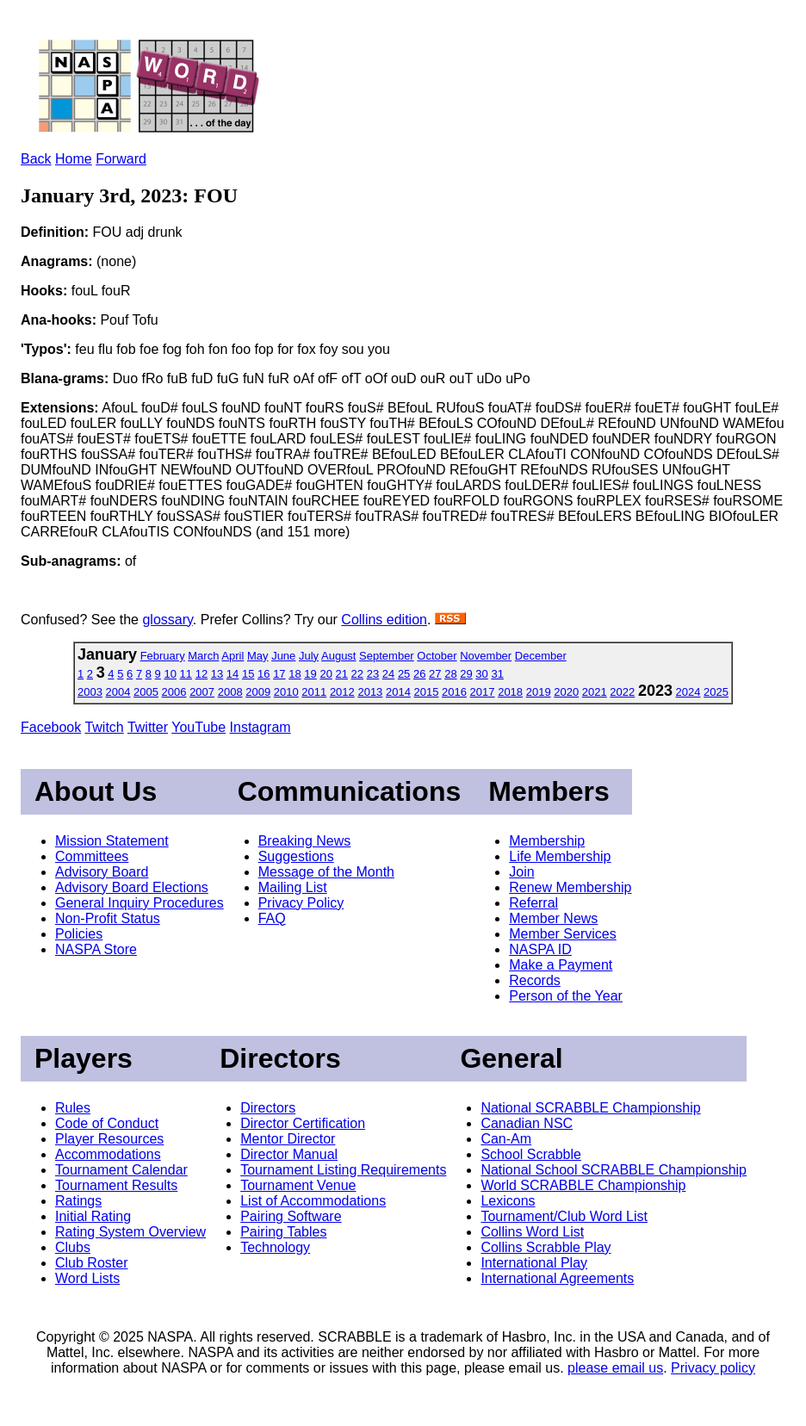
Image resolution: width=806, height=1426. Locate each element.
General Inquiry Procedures (139, 903)
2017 (482, 691)
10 (170, 673)
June (283, 655)
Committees (91, 856)
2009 (257, 691)
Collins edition (384, 619)
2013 (369, 691)
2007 (201, 691)
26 (419, 673)
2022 (622, 691)
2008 (230, 691)
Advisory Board (102, 872)
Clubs (72, 1247)
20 (325, 673)
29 (466, 673)
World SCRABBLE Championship (582, 1185)
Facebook (51, 727)
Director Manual (289, 1154)
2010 (286, 691)
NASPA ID (540, 949)
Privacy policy (713, 1368)
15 (248, 673)
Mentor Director (287, 1139)
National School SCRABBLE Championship (613, 1169)
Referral (533, 903)
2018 (510, 691)
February (162, 655)
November (486, 655)
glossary (167, 619)
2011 (313, 691)
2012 (342, 691)
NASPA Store (96, 949)
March (203, 655)
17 (279, 673)
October (436, 655)
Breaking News (304, 841)
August (338, 655)
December (541, 655)
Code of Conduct (106, 1123)
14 (232, 673)
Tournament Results (116, 1185)
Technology (275, 1247)
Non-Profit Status (107, 918)
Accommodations (108, 1154)
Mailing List (292, 887)
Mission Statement (112, 841)
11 (186, 673)
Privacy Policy (301, 903)
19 (310, 673)
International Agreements (557, 1278)
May (258, 655)
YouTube (198, 727)
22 (357, 673)
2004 (118, 691)
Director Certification (302, 1123)
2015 (426, 691)
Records (535, 980)
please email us (615, 1368)
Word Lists (87, 1278)
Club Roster (91, 1263)
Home (73, 159)
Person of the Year (566, 996)
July (309, 655)
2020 (566, 691)
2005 (145, 691)
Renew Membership (570, 887)
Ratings (78, 1201)
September (386, 655)
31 (497, 673)
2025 (716, 691)
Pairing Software (290, 1216)
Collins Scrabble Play (545, 1247)
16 (263, 673)
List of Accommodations (313, 1201)
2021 (594, 691)
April (232, 655)
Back (36, 159)
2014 (398, 691)
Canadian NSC (526, 1123)
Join (521, 872)
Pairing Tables (283, 1231)
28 (450, 673)
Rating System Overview (130, 1231)
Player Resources (109, 1139)
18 (294, 673)
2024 (688, 691)
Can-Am (505, 1139)
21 (342, 673)
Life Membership (560, 856)
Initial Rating (93, 1216)
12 (201, 673)
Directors (267, 1107)
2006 (174, 691)
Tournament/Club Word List (564, 1216)
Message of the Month (326, 872)
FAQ (272, 918)
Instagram (260, 727)
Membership (547, 841)
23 (373, 673)
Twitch (103, 727)
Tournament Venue (298, 1185)
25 (404, 673)
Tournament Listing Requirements (343, 1169)
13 (217, 673)
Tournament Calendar (121, 1169)
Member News (553, 918)
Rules (72, 1107)
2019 (538, 691)
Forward (121, 159)
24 (388, 673)
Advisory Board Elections (131, 887)
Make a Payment (560, 965)
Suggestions (296, 856)
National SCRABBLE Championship (590, 1107)
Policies (78, 934)
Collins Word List (532, 1231)
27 (435, 673)
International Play (533, 1263)
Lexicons (507, 1201)
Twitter (147, 727)
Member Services (562, 934)
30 (481, 673)
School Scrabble (530, 1154)
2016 (454, 691)
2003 (90, 691)
